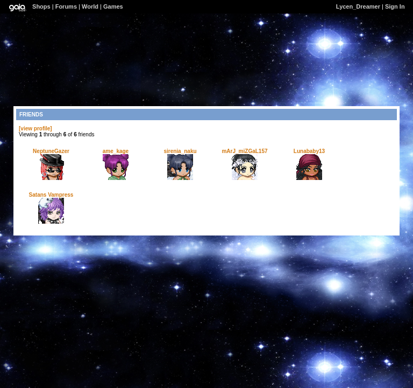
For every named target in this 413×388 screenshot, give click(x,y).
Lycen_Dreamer (358, 6)
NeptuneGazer (51, 151)
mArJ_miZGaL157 (244, 151)
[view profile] (35, 128)
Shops (41, 6)
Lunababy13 (309, 151)
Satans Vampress (51, 195)
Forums (66, 6)
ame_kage (116, 151)
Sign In (395, 6)
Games (113, 6)
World (90, 6)
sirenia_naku (179, 151)
